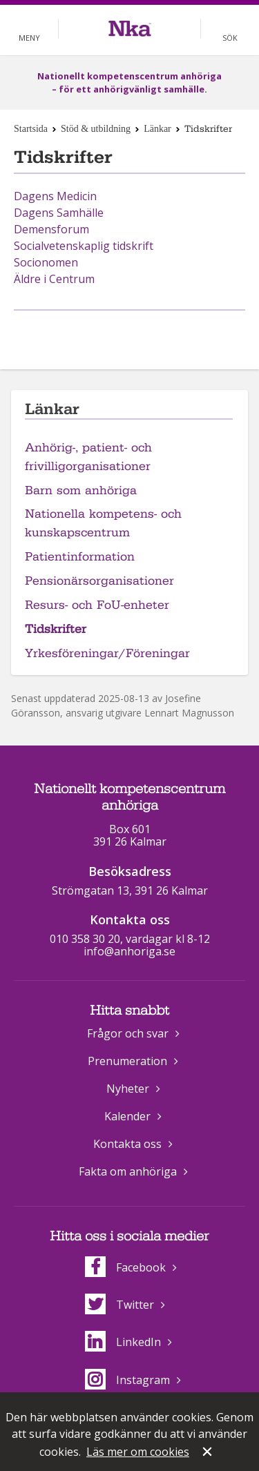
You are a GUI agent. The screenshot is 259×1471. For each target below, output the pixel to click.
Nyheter (127, 1088)
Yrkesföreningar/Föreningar (107, 653)
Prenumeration (127, 1061)
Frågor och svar (128, 1033)
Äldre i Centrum (54, 278)
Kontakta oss (127, 1143)
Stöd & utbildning (96, 129)
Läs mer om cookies (137, 1451)
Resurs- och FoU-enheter (97, 605)
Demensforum (51, 229)
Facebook (125, 1267)
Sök (230, 37)
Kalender (127, 1116)
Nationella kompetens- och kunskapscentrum (103, 523)
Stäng (209, 1453)
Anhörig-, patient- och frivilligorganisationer (88, 457)
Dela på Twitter (143, 333)
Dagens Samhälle (59, 212)
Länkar (157, 129)
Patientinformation (80, 556)
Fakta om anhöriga (128, 1171)
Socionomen (46, 262)
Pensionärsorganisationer (99, 581)
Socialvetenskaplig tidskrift (83, 245)
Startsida (31, 129)
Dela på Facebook (112, 333)
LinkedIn (123, 1342)
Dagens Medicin (55, 196)
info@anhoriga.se (129, 951)
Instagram (127, 1379)
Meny (29, 37)
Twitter (119, 1304)
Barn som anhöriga (81, 490)
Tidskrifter (55, 629)
